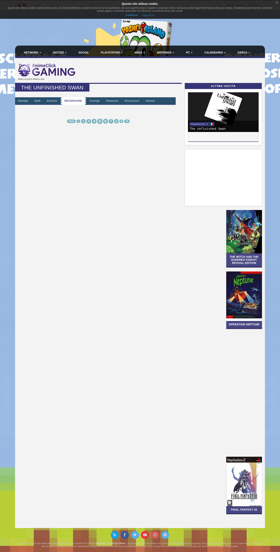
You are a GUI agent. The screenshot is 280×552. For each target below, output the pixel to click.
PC (189, 52)
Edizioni (52, 100)
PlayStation (112, 52)
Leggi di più (148, 15)
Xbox (139, 52)
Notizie (60, 52)
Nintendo (165, 52)
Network (32, 52)
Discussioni (132, 100)
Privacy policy (231, 546)
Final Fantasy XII (244, 509)
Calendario (215, 52)
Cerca (244, 52)
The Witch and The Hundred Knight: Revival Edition (244, 260)
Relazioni (112, 100)
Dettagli (23, 100)
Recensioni (73, 100)
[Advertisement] (181, 71)
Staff (38, 100)
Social (84, 52)
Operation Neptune (244, 324)
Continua (132, 15)
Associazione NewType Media (110, 543)
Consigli (94, 100)
